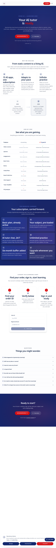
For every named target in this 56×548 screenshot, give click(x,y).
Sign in (46, 3)
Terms (7, 540)
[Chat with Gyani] (50, 539)
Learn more (28, 43)
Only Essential (28, 543)
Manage (11, 543)
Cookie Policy (15, 540)
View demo (35, 36)
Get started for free (22, 36)
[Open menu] (52, 3)
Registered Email (15, 323)
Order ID (13, 317)
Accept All (45, 543)
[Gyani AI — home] (4, 3)
